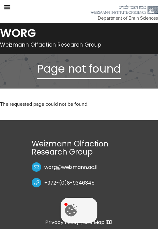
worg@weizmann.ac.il (70, 167)
